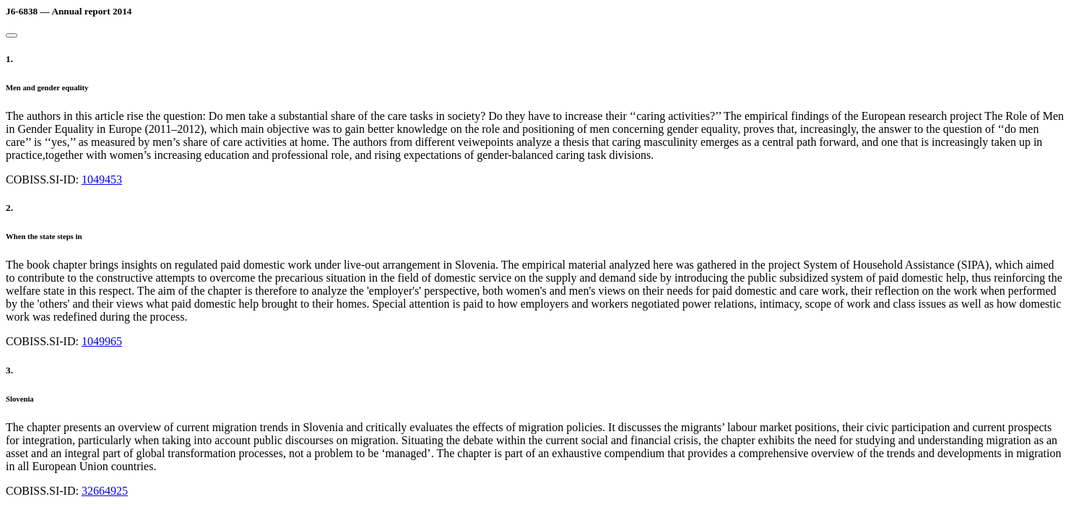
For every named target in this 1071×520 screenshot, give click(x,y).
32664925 (105, 491)
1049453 (102, 179)
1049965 (102, 341)
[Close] (11, 35)
